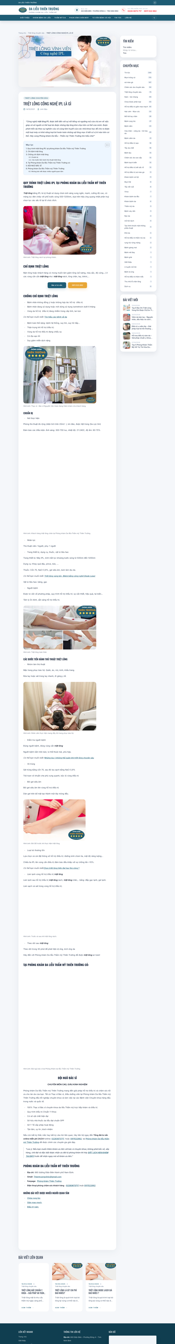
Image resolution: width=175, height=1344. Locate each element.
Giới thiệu (25, 18)
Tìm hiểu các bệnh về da (55, 317)
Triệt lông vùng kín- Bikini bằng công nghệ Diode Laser (69, 576)
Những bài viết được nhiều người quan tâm (47, 171)
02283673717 (58, 1139)
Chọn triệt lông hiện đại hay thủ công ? (61, 868)
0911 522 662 (150, 11)
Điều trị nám (33, 1207)
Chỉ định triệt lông (35, 151)
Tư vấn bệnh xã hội (101, 18)
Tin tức (118, 18)
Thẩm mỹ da (60, 18)
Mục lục (29, 145)
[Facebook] (155, 2)
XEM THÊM (28, 1308)
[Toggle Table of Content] (106, 145)
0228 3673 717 (135, 11)
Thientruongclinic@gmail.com (47, 1177)
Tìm (124, 53)
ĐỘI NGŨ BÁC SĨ (35, 166)
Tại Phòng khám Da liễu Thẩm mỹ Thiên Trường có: (49, 163)
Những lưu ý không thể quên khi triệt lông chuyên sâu (69, 758)
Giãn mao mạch (34, 1202)
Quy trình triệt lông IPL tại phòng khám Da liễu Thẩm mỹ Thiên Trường (56, 148)
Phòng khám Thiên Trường (49, 1181)
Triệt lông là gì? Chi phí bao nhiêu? (66, 1292)
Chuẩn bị (34, 157)
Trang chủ (22, 1337)
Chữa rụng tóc (33, 1198)
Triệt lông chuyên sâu (36, 98)
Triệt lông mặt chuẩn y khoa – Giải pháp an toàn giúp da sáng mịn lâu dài (33, 1293)
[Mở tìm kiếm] (154, 18)
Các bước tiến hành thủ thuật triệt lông (46, 160)
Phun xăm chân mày (79, 18)
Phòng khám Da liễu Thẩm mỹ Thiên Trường (46, 168)
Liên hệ (128, 18)
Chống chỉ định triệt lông (38, 154)
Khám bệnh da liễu (42, 18)
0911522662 (76, 1139)
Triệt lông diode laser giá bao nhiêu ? (100, 1292)
